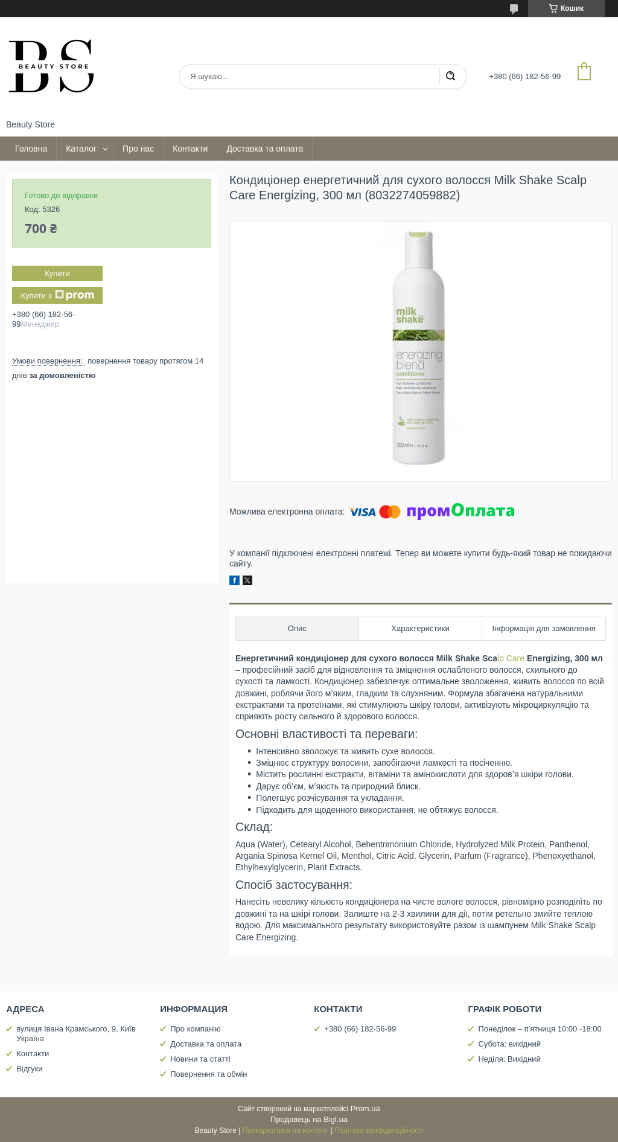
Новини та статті (200, 1058)
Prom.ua (365, 1108)
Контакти (190, 148)
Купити (57, 273)
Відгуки (29, 1068)
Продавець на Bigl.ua (309, 1119)
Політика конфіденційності (379, 1130)
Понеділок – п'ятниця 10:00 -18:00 (539, 1028)
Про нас (138, 148)
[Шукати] (450, 76)
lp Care (510, 658)
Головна (31, 148)
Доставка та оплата (264, 148)
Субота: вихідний (509, 1043)
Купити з (57, 295)
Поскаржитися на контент (285, 1130)
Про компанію (195, 1028)
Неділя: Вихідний (509, 1058)
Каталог (81, 148)
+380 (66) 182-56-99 (360, 1028)
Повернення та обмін (208, 1074)
